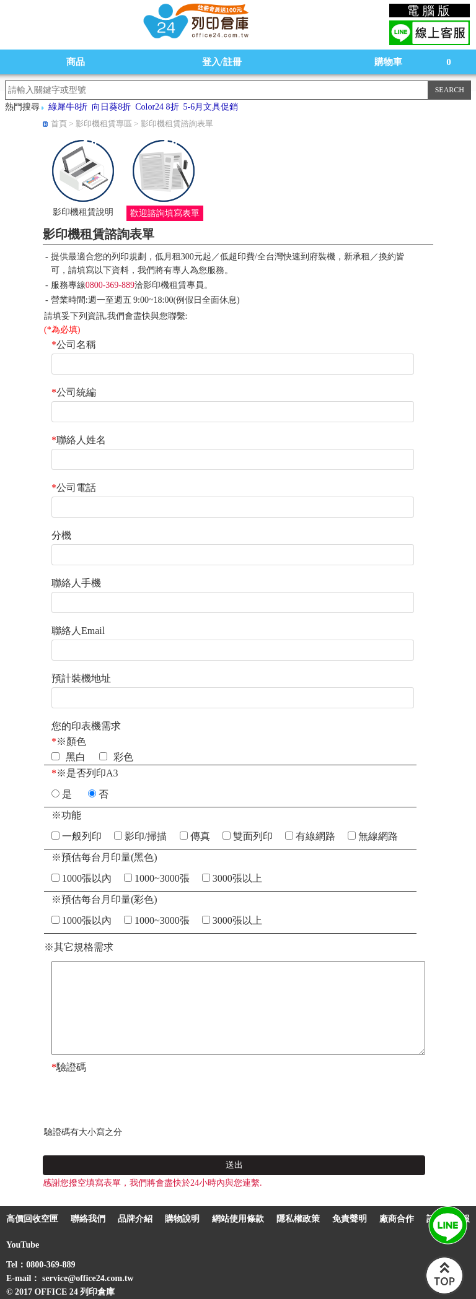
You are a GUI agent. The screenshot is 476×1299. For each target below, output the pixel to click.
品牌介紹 (135, 1218)
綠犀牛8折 (67, 106)
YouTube (22, 1244)
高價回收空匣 (32, 1218)
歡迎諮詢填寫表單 (165, 213)
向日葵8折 (111, 106)
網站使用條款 (238, 1218)
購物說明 (182, 1218)
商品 (75, 62)
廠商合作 (396, 1218)
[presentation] (138, 1100)
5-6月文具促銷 (211, 106)
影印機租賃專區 (104, 123)
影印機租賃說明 (83, 212)
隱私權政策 (298, 1218)
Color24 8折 (156, 106)
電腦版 (430, 10)
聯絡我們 (88, 1218)
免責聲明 (349, 1218)
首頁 (59, 123)
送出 (234, 1165)
